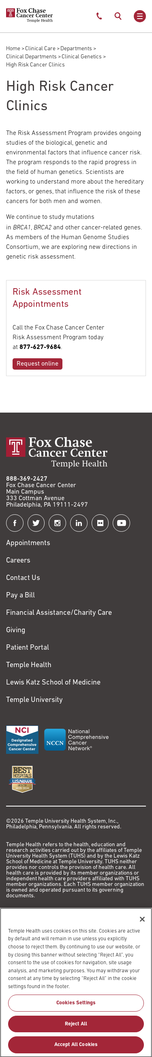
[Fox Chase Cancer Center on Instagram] (57, 523)
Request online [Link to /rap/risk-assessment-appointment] (37, 364)
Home (13, 49)
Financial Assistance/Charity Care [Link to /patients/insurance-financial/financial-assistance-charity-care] (59, 613)
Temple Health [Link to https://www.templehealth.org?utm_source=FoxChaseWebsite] (28, 665)
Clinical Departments (31, 57)
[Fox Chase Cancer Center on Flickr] (100, 523)
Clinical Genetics (82, 57)
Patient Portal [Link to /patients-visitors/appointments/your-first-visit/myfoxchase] (27, 648)
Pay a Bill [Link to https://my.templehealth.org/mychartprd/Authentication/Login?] (20, 595)
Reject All (76, 1029)
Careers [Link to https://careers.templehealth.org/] (18, 561)
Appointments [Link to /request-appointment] (28, 543)
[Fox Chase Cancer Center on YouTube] (121, 523)
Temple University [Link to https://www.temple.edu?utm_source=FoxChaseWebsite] (34, 700)
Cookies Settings (76, 1009)
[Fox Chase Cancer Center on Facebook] (15, 523)
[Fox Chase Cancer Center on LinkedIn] (79, 523)
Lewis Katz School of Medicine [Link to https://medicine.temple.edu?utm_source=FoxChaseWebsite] (53, 683)
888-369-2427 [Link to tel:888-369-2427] (26, 479)
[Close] (142, 925)
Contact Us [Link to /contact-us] (23, 578)
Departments (76, 49)
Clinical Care (40, 49)
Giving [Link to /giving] (16, 630)
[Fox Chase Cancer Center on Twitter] (36, 523)
